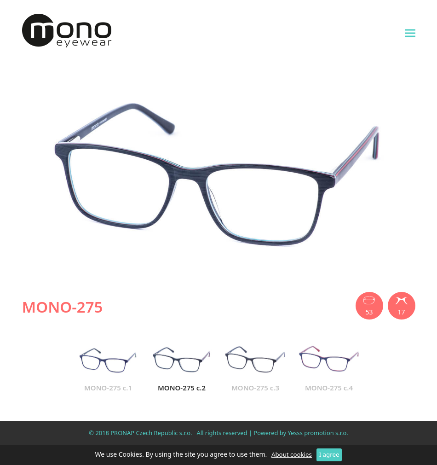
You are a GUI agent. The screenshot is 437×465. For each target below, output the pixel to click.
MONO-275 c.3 (255, 366)
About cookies (291, 454)
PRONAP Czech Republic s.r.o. (151, 433)
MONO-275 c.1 (108, 366)
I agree (329, 454)
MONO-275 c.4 (328, 366)
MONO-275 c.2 (181, 366)
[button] (410, 33)
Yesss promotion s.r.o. (318, 433)
